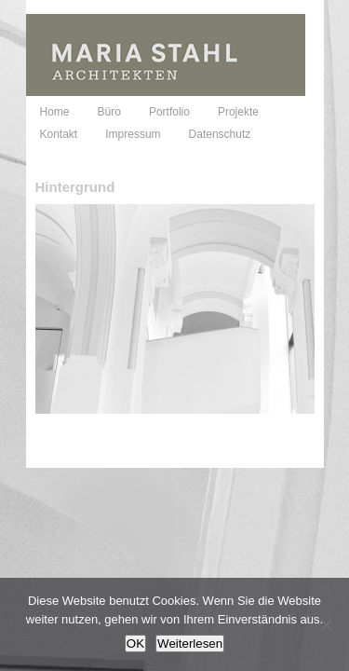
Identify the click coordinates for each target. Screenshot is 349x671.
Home (55, 111)
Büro (109, 111)
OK (135, 643)
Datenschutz (220, 134)
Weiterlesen (189, 643)
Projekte (238, 111)
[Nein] (325, 624)
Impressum (132, 134)
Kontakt (59, 134)
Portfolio (169, 111)
